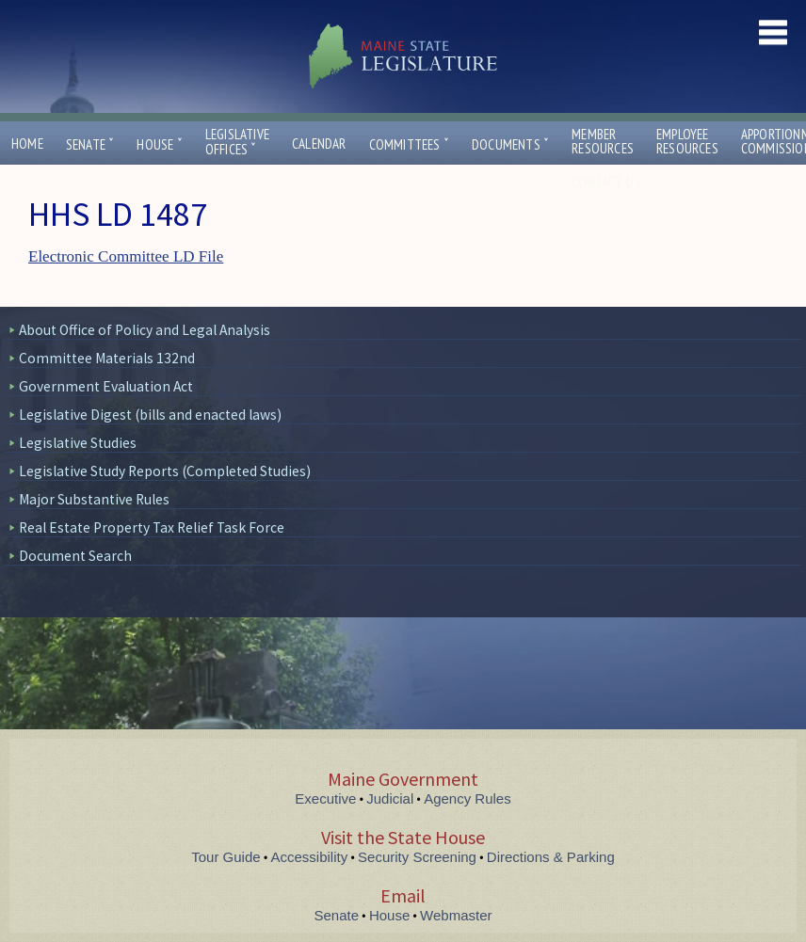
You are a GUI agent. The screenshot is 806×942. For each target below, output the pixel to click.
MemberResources (603, 141)
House (159, 144)
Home (27, 143)
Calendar (319, 143)
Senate (90, 144)
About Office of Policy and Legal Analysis (144, 330)
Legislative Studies (78, 443)
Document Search (75, 556)
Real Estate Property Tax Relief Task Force (151, 527)
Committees (409, 144)
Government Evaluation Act (106, 386)
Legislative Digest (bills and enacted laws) (150, 414)
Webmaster (456, 915)
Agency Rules (467, 798)
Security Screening (417, 857)
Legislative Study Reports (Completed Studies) (165, 471)
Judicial (389, 798)
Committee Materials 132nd (107, 358)
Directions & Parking (551, 857)
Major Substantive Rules (94, 499)
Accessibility (309, 857)
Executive (325, 798)
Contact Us (610, 182)
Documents (510, 144)
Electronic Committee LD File (125, 256)
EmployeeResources (687, 141)
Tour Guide (225, 857)
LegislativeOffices (237, 142)
